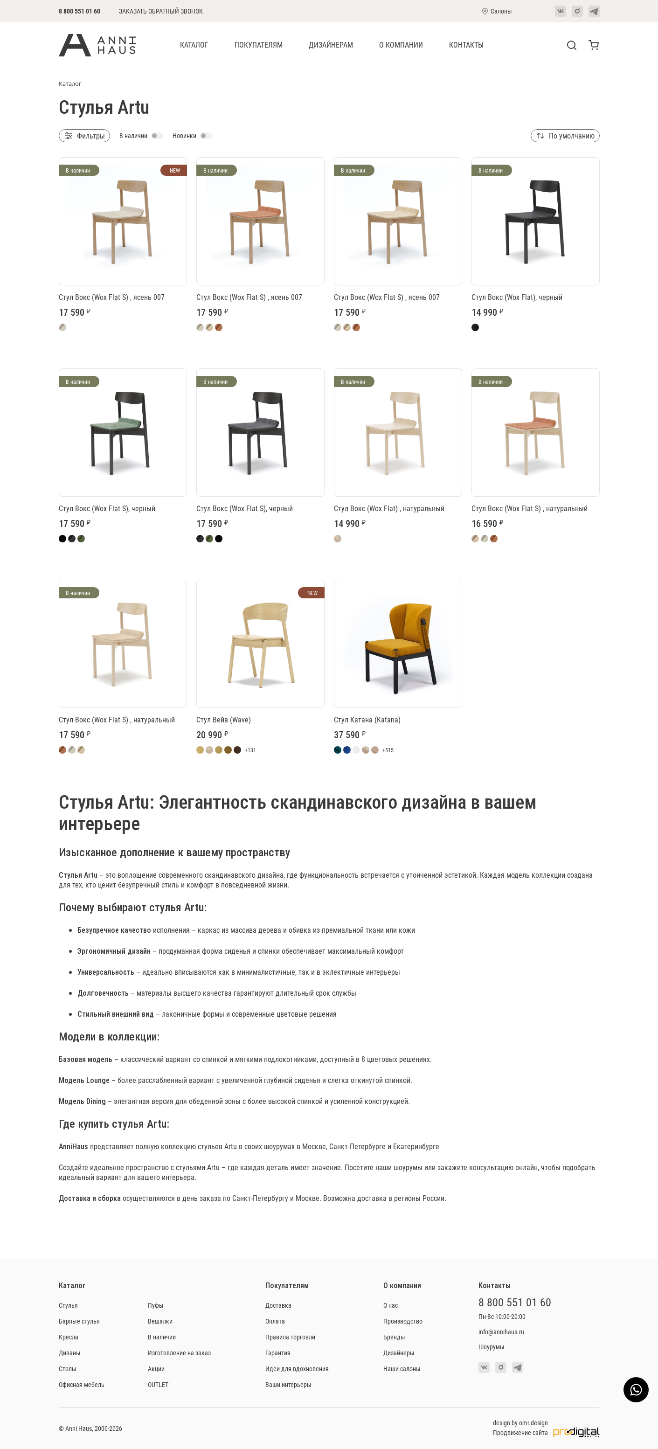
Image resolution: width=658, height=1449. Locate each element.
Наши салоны (402, 1368)
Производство (403, 1321)
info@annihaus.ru (501, 1331)
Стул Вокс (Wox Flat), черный (516, 297)
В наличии (162, 1336)
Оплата (275, 1321)
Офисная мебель (81, 1384)
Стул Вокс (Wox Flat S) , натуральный (529, 508)
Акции (156, 1368)
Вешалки (160, 1321)
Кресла (68, 1336)
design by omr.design (520, 1422)
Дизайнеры (399, 1352)
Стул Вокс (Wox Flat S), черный (107, 508)
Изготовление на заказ (179, 1352)
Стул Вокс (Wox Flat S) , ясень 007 (112, 297)
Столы (67, 1368)
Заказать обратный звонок (161, 11)
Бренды (394, 1336)
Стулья (70, 875)
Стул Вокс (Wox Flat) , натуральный (389, 508)
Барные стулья (79, 1321)
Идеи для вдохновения (297, 1368)
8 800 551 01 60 (79, 11)
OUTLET (158, 1384)
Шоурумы (491, 1346)
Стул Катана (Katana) (367, 719)
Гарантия (278, 1352)
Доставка (278, 1305)
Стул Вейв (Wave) (223, 719)
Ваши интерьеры (288, 1384)
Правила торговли (290, 1336)
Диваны (70, 1352)
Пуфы (156, 1305)
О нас (390, 1305)
